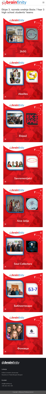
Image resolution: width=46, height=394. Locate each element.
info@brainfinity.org (7, 383)
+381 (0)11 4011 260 (7, 386)
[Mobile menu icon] (43, 2)
